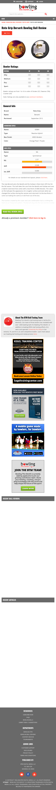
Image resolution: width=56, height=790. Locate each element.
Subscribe (17, 1)
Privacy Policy (28, 753)
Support (29, 2)
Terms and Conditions (28, 755)
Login (39, 1)
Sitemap (5, 782)
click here (44, 178)
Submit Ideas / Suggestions (28, 722)
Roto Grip (26, 22)
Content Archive (28, 737)
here (35, 334)
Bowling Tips (28, 732)
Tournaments (28, 739)
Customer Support (28, 748)
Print (7, 33)
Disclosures (28, 750)
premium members (36, 97)
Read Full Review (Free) (12, 211)
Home (3, 22)
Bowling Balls (28, 720)
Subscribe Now (28, 715)
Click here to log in (37, 218)
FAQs (28, 717)
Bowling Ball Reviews (14, 22)
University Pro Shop (35, 329)
